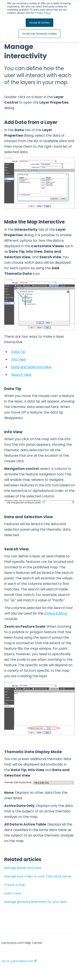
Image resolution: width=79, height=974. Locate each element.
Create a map (14, 885)
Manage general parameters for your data (35, 902)
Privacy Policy (42, 12)
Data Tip (18, 351)
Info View (18, 359)
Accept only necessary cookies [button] (39, 33)
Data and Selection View (31, 367)
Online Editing (55, 613)
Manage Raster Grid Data (22, 868)
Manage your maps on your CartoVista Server (37, 876)
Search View (21, 374)
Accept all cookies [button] (39, 22)
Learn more (12, 893)
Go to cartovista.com (19, 961)
